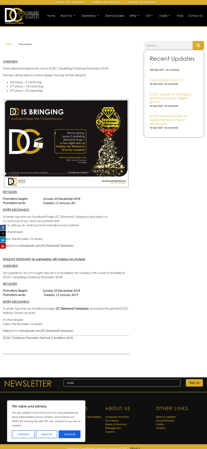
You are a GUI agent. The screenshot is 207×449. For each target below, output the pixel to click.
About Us (67, 15)
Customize (23, 434)
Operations (90, 15)
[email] (122, 383)
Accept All (69, 434)
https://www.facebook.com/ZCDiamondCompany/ (38, 245)
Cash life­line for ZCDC (167, 80)
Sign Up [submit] (194, 382)
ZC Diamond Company (72, 308)
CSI (149, 15)
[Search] (198, 45)
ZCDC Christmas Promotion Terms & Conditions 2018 (38, 338)
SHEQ (134, 15)
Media (164, 15)
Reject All (46, 434)
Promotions (25, 44)
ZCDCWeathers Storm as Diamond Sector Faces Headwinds (168, 120)
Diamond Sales (114, 15)
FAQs (180, 15)
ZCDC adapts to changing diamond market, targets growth (170, 98)
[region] (46, 421)
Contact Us (196, 15)
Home (51, 15)
